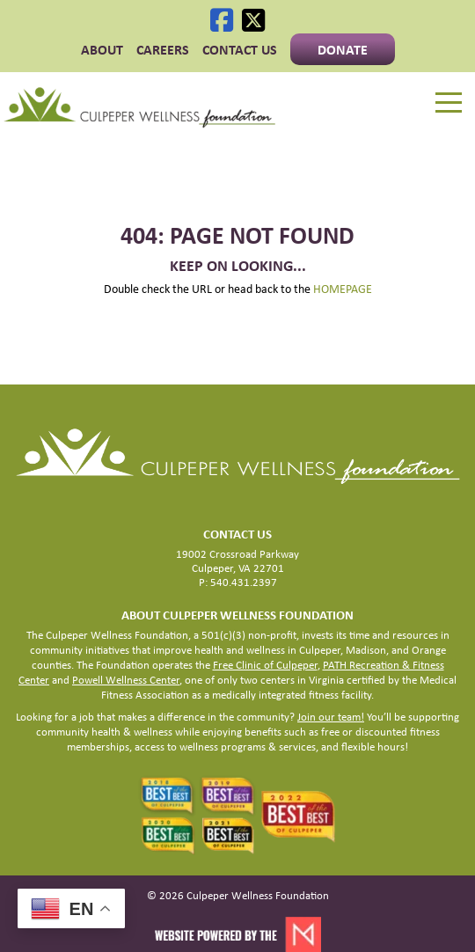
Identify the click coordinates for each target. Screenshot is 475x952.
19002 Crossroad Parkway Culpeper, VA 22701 (237, 560)
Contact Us (239, 49)
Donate (343, 49)
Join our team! (330, 716)
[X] (253, 20)
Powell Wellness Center (125, 679)
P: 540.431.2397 (238, 582)
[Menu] (448, 103)
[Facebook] (221, 20)
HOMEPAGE (342, 289)
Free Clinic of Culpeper (265, 664)
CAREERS (162, 49)
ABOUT (102, 49)
